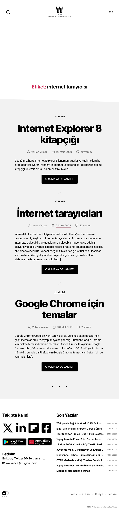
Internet (59, 116)
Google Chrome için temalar (59, 309)
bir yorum (86, 151)
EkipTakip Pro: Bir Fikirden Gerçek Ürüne (79, 428)
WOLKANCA (59, 10)
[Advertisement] (59, 48)
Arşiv (74, 494)
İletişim (112, 494)
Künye (99, 494)
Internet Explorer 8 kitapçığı (59, 134)
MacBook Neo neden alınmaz (73, 470)
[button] (14, 442)
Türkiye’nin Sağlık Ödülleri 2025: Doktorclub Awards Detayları (80, 423)
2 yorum (86, 327)
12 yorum (85, 225)
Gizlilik (86, 494)
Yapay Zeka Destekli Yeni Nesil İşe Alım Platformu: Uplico (80, 465)
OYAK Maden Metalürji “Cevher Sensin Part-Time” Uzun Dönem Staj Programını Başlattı (80, 460)
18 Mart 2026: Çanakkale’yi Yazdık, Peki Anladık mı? (80, 444)
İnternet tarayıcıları (59, 213)
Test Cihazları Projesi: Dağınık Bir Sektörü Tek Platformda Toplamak (80, 433)
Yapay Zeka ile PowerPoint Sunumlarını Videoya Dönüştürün (80, 439)
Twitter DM (21, 458)
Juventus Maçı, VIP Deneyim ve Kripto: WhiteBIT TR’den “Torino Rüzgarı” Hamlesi (80, 449)
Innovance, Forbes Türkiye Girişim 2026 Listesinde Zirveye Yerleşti (80, 455)
